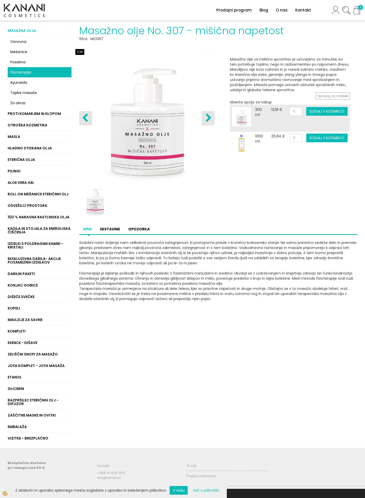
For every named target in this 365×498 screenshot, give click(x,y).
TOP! (80, 52)
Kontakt (303, 10)
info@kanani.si (109, 477)
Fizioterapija (20, 72)
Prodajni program (234, 10)
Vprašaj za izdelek (332, 96)
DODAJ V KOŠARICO (327, 111)
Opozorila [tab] (139, 229)
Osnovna (18, 41)
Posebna (18, 62)
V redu (178, 490)
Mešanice (18, 51)
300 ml (258, 112)
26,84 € (278, 136)
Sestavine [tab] (110, 229)
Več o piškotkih (206, 490)
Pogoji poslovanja (201, 475)
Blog (264, 10)
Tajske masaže (23, 92)
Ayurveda (18, 82)
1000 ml (259, 139)
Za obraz (18, 102)
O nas (282, 10)
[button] (208, 118)
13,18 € (276, 109)
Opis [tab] (87, 229)
